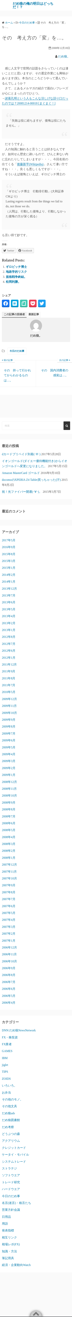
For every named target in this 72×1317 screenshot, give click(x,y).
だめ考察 (8, 1127)
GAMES (7, 1051)
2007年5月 (8, 913)
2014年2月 (8, 574)
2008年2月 (8, 850)
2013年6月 (8, 602)
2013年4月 (8, 616)
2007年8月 (8, 892)
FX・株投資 (10, 1037)
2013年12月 (9, 588)
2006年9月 (8, 968)
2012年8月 (8, 636)
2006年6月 (8, 988)
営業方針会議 (11, 1209)
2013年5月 (8, 609)
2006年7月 (8, 982)
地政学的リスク (16, 271)
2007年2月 (8, 933)
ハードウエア (11, 1189)
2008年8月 (8, 809)
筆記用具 (8, 1258)
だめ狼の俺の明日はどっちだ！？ (33, 5)
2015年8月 (8, 554)
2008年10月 (9, 795)
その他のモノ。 (12, 1099)
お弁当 (6, 1092)
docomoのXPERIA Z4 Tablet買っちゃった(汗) (31, 479)
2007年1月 (8, 940)
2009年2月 (8, 768)
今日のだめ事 (17, 351)
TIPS (5, 1071)
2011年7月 (8, 685)
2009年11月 (9, 705)
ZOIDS (6, 1078)
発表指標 (8, 1230)
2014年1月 (8, 581)
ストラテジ (9, 1168)
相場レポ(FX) (11, 1244)
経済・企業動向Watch (16, 1265)
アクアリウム (11, 1140)
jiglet (5, 1064)
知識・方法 (9, 1251)
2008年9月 (8, 802)
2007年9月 (8, 885)
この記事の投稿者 (14, 314)
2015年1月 (8, 567)
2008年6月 (8, 823)
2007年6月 (8, 906)
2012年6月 (8, 650)
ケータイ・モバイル (15, 1154)
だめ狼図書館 (11, 1120)
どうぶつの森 (11, 1133)
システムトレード (14, 1161)
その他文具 (9, 1106)
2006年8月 (8, 975)
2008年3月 (8, 844)
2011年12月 (9, 664)
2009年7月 (8, 733)
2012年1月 (8, 657)
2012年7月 (8, 643)
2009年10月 (9, 712)
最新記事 (33, 314)
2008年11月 (9, 788)
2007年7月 (8, 899)
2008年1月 (8, 857)
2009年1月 (8, 774)
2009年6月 (8, 740)
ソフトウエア (11, 1175)
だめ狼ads (8, 1113)
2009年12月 (9, 699)
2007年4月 (8, 919)
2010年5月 (8, 692)
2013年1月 (8, 630)
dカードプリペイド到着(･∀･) (21, 454)
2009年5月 (8, 747)
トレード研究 (11, 1182)
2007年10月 (9, 878)
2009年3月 (8, 761)
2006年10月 (9, 961)
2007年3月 (8, 926)
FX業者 (7, 1044)
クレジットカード (14, 1147)
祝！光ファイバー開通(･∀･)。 (22, 491)
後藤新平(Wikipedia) (30, 164)
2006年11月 (9, 954)
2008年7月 (8, 816)
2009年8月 (8, 726)
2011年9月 (8, 671)
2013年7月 (8, 595)
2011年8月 (8, 678)
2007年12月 (9, 864)
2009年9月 (8, 719)
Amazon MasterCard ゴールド (21, 473)
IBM (5, 1058)
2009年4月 (8, 754)
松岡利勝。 (13, 281)
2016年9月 (8, 547)
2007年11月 (9, 871)
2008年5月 (8, 830)
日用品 (6, 1216)
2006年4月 (8, 1002)
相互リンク (9, 1237)
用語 (5, 1223)
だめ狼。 (64, 56)
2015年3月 (8, 561)
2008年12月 (9, 781)
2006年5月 (8, 995)
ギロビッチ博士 (16, 266)
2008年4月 (8, 837)
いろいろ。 (9, 1085)
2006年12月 (9, 947)
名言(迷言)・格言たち (16, 1203)
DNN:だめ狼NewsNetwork (19, 1030)
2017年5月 (8, 540)
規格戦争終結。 (16, 276)
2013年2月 (8, 623)
